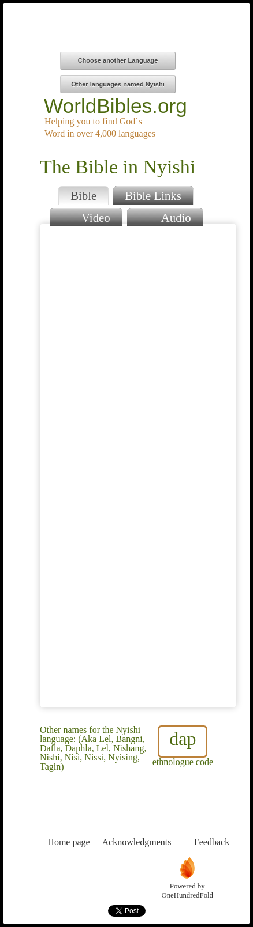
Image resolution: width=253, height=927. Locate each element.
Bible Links (153, 195)
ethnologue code (182, 746)
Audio (165, 216)
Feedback (211, 820)
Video (85, 216)
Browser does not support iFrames (138, 465)
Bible (83, 195)
